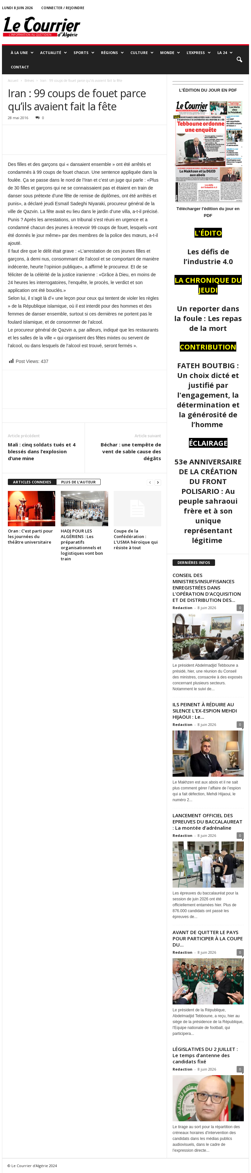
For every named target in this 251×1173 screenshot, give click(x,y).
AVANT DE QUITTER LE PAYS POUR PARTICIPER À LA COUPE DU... (208, 938)
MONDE (170, 52)
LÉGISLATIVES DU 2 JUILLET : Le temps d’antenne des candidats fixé (205, 1055)
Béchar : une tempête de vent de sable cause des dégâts (131, 451)
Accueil (13, 80)
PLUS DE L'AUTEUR (78, 481)
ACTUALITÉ (53, 52)
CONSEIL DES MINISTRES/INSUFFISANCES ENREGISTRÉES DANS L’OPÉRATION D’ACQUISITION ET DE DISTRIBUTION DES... (207, 587)
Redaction (182, 607)
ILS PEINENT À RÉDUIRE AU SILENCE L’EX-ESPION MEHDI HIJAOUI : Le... (205, 710)
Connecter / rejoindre (62, 8)
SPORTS (84, 52)
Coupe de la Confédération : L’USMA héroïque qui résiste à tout (136, 539)
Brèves (29, 80)
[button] (239, 60)
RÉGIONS (112, 52)
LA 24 (225, 52)
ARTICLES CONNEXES (32, 481)
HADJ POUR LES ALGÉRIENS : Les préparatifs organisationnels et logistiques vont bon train (82, 545)
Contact (20, 66)
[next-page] (158, 482)
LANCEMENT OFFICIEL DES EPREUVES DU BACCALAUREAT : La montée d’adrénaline (208, 821)
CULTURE (142, 52)
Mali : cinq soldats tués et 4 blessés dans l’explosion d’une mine (41, 451)
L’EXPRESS (199, 52)
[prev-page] (150, 482)
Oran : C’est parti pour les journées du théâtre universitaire (30, 536)
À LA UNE (22, 52)
